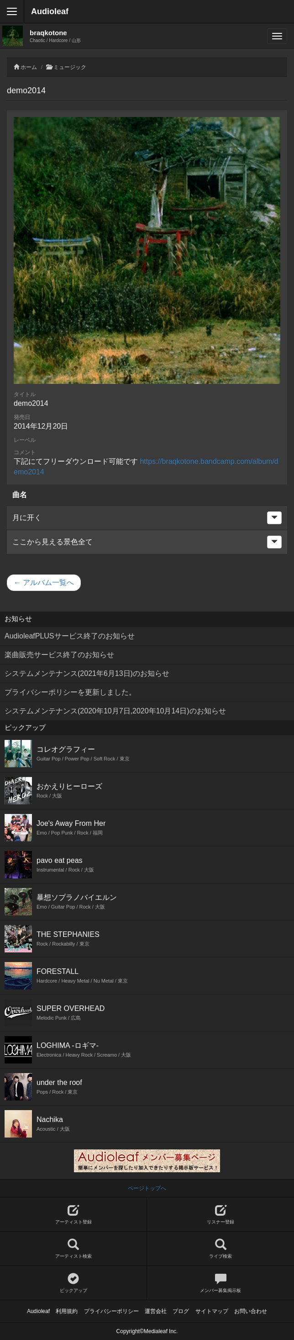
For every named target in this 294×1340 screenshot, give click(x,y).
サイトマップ (211, 1311)
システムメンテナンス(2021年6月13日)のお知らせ (87, 673)
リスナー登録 (220, 1214)
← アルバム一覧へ (44, 582)
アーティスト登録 (73, 1214)
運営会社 (156, 1311)
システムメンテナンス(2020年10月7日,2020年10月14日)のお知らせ (115, 711)
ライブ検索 (220, 1249)
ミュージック (69, 67)
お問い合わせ (250, 1311)
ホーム (29, 67)
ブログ (181, 1311)
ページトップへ (147, 1188)
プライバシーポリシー (111, 1311)
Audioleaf (49, 11)
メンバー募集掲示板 (220, 1283)
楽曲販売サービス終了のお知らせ (59, 655)
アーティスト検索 (73, 1249)
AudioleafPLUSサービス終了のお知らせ (70, 636)
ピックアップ (73, 1283)
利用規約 (67, 1311)
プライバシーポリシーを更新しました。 (70, 692)
